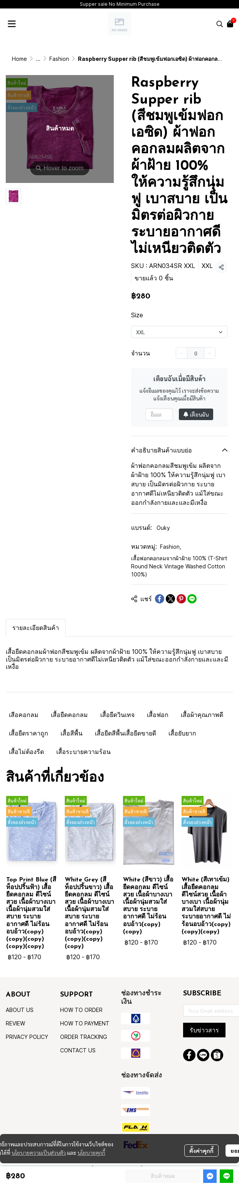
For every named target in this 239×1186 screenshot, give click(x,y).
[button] (219, 23)
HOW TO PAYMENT (84, 1023)
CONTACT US (78, 1050)
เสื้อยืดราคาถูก (28, 733)
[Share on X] (170, 598)
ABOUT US (20, 1010)
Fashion (59, 58)
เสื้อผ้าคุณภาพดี (202, 715)
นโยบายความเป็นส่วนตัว (39, 1152)
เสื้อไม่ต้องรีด (26, 751)
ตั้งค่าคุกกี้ (201, 1150)
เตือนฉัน (196, 414)
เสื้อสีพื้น (71, 733)
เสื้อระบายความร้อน (83, 751)
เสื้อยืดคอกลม (69, 715)
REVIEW (15, 1023)
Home (19, 58)
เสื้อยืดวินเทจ (117, 715)
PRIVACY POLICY (27, 1037)
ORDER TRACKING (83, 1037)
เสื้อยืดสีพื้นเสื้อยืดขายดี (125, 733)
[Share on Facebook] (159, 598)
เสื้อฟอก (157, 715)
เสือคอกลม (24, 715)
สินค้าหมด (163, 1176)
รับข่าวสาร (204, 1030)
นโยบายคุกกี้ (91, 1152)
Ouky (163, 527)
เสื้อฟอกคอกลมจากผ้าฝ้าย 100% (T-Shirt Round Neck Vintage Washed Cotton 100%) (179, 566)
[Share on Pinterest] (181, 598)
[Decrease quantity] (181, 353)
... (38, 58)
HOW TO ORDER (81, 1010)
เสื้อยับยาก (182, 733)
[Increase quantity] (209, 353)
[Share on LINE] (192, 598)
